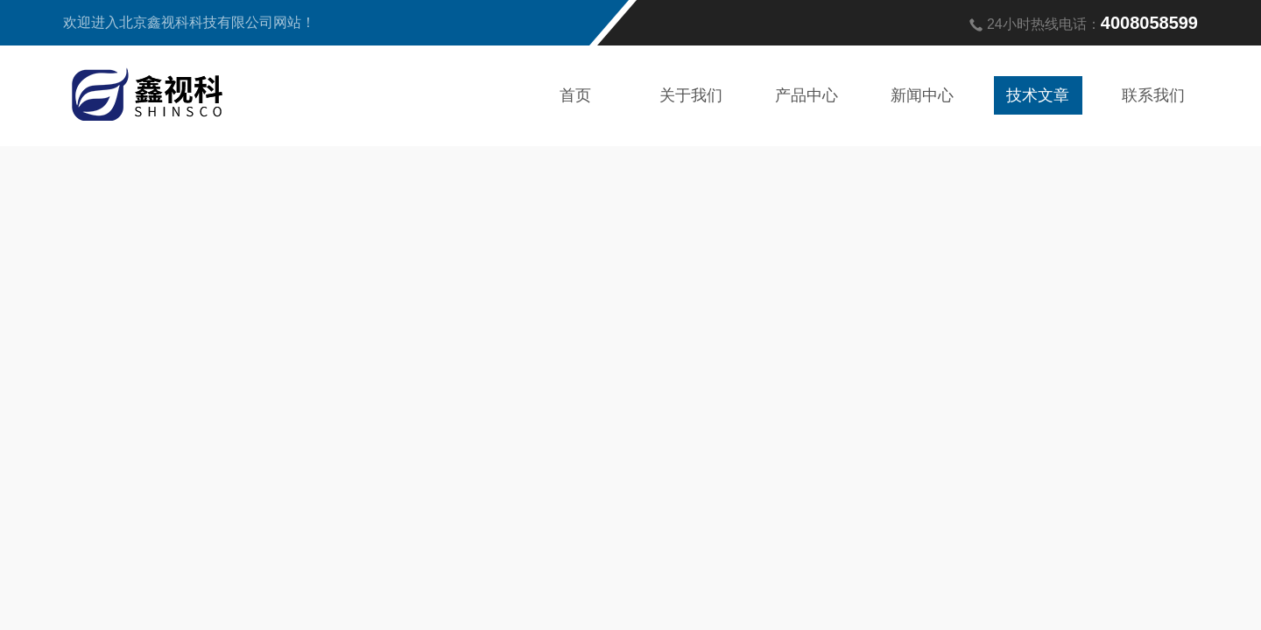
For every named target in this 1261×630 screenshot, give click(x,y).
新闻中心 (922, 95)
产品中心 (806, 95)
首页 (575, 95)
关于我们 (690, 95)
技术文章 (1037, 95)
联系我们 (1153, 95)
